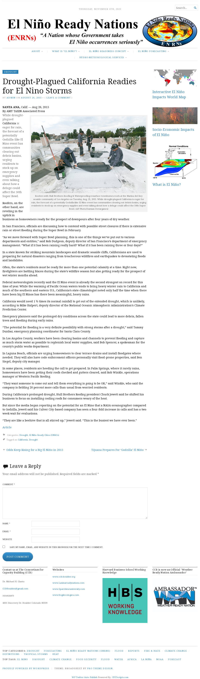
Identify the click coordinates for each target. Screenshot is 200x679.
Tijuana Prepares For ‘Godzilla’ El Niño (117, 450)
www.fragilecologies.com (66, 594)
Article (7, 427)
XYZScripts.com (120, 677)
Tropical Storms (36, 654)
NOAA (160, 659)
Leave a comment (58, 97)
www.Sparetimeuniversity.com (69, 588)
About (36, 51)
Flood (119, 650)
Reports (134, 650)
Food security (86, 659)
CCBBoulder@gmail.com (15, 588)
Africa (132, 659)
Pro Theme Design (100, 668)
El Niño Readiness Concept (107, 51)
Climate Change (176, 650)
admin (11, 97)
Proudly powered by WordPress (26, 668)
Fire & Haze (152, 650)
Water (118, 659)
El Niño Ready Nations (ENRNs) (88, 650)
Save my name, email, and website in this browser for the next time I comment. (56, 547)
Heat (55, 654)
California (23, 439)
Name (6, 523)
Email (7, 531)
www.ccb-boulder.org (64, 576)
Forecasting (53, 650)
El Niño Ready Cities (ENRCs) (44, 435)
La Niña (146, 659)
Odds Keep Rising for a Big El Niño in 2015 (34, 450)
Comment (9, 484)
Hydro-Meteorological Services (101, 57)
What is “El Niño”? (64, 51)
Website (7, 539)
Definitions (11, 654)
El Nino (22, 659)
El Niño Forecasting (152, 51)
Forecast (174, 659)
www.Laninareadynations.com (68, 582)
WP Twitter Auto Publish (84, 677)
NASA (107, 405)
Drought (10, 71)
